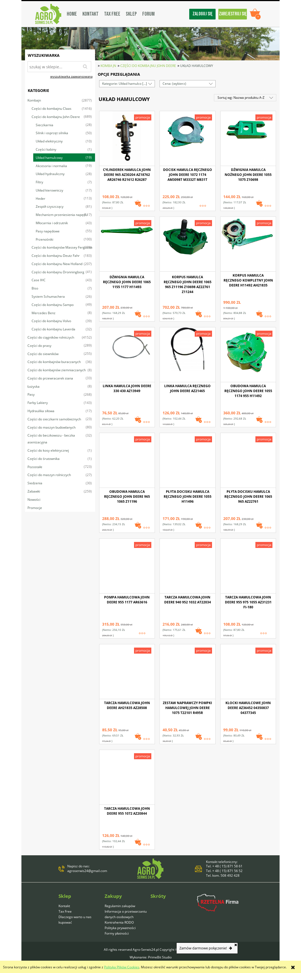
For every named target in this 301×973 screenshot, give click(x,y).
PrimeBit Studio (160, 957)
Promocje (34, 507)
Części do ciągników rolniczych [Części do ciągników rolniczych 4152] (50, 337)
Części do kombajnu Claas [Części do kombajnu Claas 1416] (51, 108)
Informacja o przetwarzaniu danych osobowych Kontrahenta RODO (126, 917)
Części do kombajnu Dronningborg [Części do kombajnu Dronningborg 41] (58, 272)
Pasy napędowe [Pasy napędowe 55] (48, 231)
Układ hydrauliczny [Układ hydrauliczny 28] (50, 173)
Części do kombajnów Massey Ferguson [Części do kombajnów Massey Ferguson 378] (62, 247)
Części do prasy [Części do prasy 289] (39, 345)
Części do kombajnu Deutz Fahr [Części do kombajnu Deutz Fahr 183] (56, 255)
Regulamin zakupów (120, 906)
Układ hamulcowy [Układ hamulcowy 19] (49, 157)
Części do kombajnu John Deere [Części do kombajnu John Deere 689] (56, 116)
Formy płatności (117, 933)
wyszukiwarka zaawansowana (71, 76)
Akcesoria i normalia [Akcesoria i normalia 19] (51, 166)
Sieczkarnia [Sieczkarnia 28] (44, 125)
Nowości (33, 499)
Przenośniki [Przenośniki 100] (44, 239)
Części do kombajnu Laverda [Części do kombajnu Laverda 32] (53, 329)
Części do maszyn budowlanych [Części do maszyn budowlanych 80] (51, 427)
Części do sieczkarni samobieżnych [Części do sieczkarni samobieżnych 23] (54, 419)
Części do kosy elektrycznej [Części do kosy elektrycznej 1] (48, 450)
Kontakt (64, 906)
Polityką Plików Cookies (121, 967)
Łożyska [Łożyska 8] (33, 386)
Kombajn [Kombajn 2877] (34, 100)
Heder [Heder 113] (40, 198)
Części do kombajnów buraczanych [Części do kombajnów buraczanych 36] (54, 361)
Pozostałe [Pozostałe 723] (34, 467)
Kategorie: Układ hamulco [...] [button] (124, 83)
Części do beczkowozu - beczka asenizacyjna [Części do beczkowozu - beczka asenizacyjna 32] (51, 439)
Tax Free (65, 911)
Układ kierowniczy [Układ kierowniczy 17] (49, 190)
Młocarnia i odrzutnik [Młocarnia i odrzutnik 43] (52, 223)
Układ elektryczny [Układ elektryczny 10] (49, 141)
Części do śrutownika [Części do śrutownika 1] (43, 458)
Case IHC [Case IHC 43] (39, 280)
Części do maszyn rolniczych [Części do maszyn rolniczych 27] (49, 475)
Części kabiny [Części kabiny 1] (46, 149)
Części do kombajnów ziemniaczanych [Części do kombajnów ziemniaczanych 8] (56, 370)
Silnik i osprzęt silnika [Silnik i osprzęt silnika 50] (52, 133)
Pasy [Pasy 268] (31, 394)
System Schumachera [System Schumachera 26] (48, 296)
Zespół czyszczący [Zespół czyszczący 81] (49, 206)
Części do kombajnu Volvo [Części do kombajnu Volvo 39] (51, 321)
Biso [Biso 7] (35, 288)
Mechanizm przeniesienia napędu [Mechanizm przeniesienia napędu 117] (61, 214)
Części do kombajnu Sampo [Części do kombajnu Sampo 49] (53, 304)
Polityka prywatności (120, 928)
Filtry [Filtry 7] (39, 182)
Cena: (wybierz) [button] (174, 83)
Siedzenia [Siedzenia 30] (34, 483)
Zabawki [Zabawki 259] (33, 491)
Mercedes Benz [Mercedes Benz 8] (43, 313)
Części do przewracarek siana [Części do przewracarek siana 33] (50, 378)
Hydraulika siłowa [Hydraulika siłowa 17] (40, 411)
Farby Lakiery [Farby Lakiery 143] (37, 402)
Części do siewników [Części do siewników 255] (42, 353)
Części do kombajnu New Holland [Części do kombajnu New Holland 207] (57, 263)
